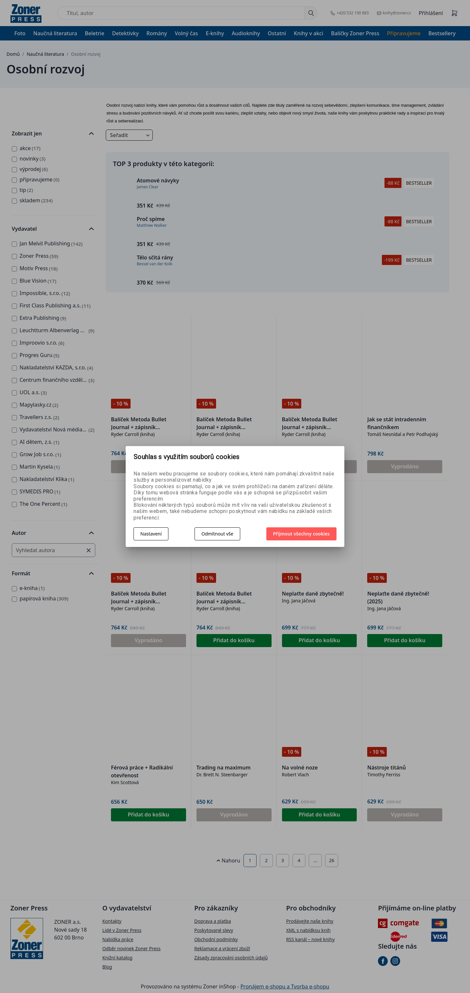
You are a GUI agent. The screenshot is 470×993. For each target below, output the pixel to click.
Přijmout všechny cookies (301, 534)
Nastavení (151, 534)
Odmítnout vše (217, 534)
